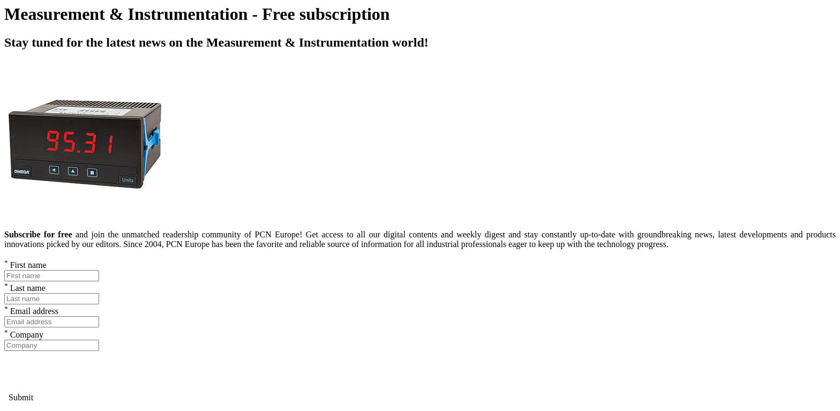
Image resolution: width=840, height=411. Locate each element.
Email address (31, 311)
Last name (25, 288)
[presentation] (85, 372)
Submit (18, 397)
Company (23, 334)
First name (25, 265)
